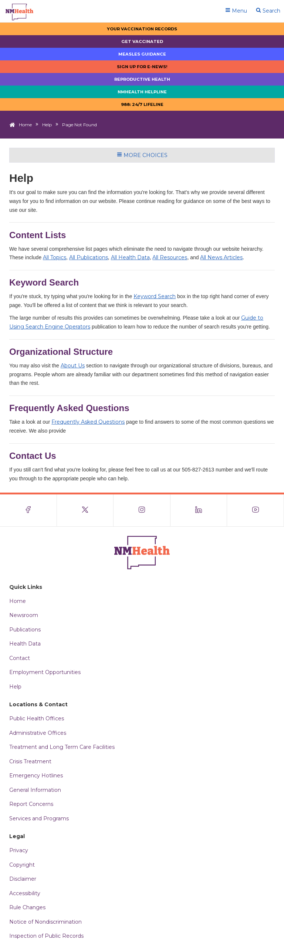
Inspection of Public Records (46, 936)
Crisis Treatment (30, 761)
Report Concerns (31, 804)
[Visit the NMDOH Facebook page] (28, 510)
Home (25, 124)
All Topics (54, 257)
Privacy (18, 850)
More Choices (142, 155)
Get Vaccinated (142, 41)
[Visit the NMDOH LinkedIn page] (198, 510)
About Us (73, 365)
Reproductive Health (142, 79)
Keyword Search (154, 296)
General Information (35, 790)
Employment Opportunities (45, 672)
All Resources (169, 257)
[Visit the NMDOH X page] (85, 510)
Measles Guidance (142, 54)
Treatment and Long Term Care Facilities (62, 747)
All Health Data (130, 257)
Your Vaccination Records (142, 28)
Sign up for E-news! (142, 66)
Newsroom (23, 615)
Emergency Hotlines (36, 775)
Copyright (22, 864)
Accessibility (24, 893)
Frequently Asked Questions (88, 422)
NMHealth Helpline (142, 91)
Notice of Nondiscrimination (45, 921)
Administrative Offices (37, 733)
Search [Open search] (268, 10)
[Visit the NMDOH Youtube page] (255, 510)
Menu (236, 10)
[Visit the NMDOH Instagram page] (142, 510)
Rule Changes (27, 907)
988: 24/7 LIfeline (142, 104)
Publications (25, 629)
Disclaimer (22, 879)
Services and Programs (39, 818)
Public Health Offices (36, 718)
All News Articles (221, 257)
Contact (19, 658)
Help (47, 124)
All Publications (88, 257)
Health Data (25, 643)
